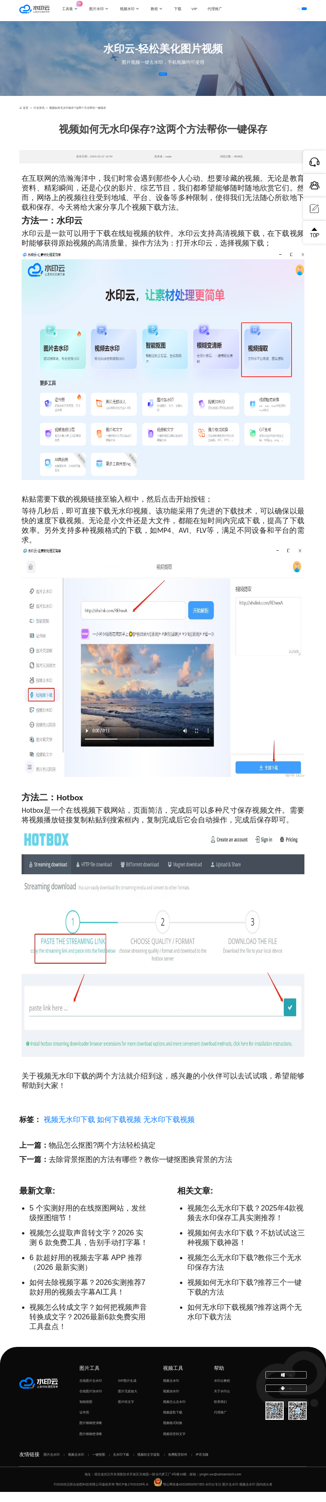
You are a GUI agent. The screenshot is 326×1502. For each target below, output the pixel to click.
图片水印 (102, 11)
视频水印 (133, 11)
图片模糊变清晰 (90, 1433)
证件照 (84, 1422)
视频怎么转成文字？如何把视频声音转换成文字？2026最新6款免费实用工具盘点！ (88, 1326)
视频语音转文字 (174, 1444)
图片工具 (89, 1377)
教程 (160, 11)
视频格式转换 (172, 1433)
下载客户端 (294, 10)
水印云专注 (213, 1494)
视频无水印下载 (69, 1129)
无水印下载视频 (169, 1129)
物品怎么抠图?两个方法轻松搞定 (102, 1155)
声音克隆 (202, 1464)
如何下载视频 (119, 1129)
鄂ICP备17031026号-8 (132, 1494)
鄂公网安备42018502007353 (179, 1494)
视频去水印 (171, 1391)
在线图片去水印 (90, 1391)
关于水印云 (222, 1401)
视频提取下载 (172, 1422)
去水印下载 (121, 1464)
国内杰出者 (264, 1494)
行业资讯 (39, 117)
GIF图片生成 (127, 1391)
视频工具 (173, 1377)
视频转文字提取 (148, 1464)
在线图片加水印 (90, 1401)
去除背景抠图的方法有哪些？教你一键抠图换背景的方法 (140, 1169)
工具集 (76, 6)
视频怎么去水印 (174, 1412)
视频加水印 (171, 1401)
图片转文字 (126, 1412)
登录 (267, 10)
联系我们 (220, 1412)
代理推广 (220, 1422)
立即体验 (163, 79)
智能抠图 (85, 1412)
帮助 (219, 1377)
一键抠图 (98, 1464)
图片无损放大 (127, 1401)
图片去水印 (52, 1464)
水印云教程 (222, 1391)
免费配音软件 (177, 1464)
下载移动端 (286, 1404)
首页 (23, 117)
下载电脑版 (286, 1386)
